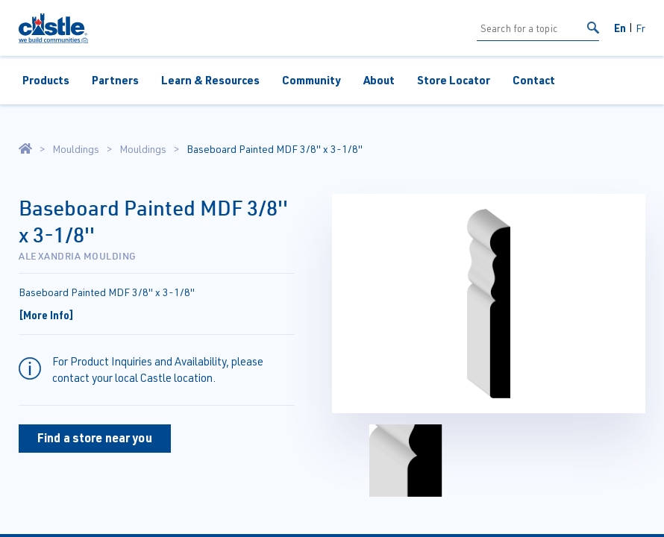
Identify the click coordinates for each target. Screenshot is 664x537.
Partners (115, 79)
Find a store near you (94, 437)
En (620, 27)
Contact (534, 79)
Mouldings (75, 149)
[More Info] (46, 314)
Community (311, 79)
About (379, 79)
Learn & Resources (210, 79)
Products (45, 79)
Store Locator (453, 79)
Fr (640, 28)
